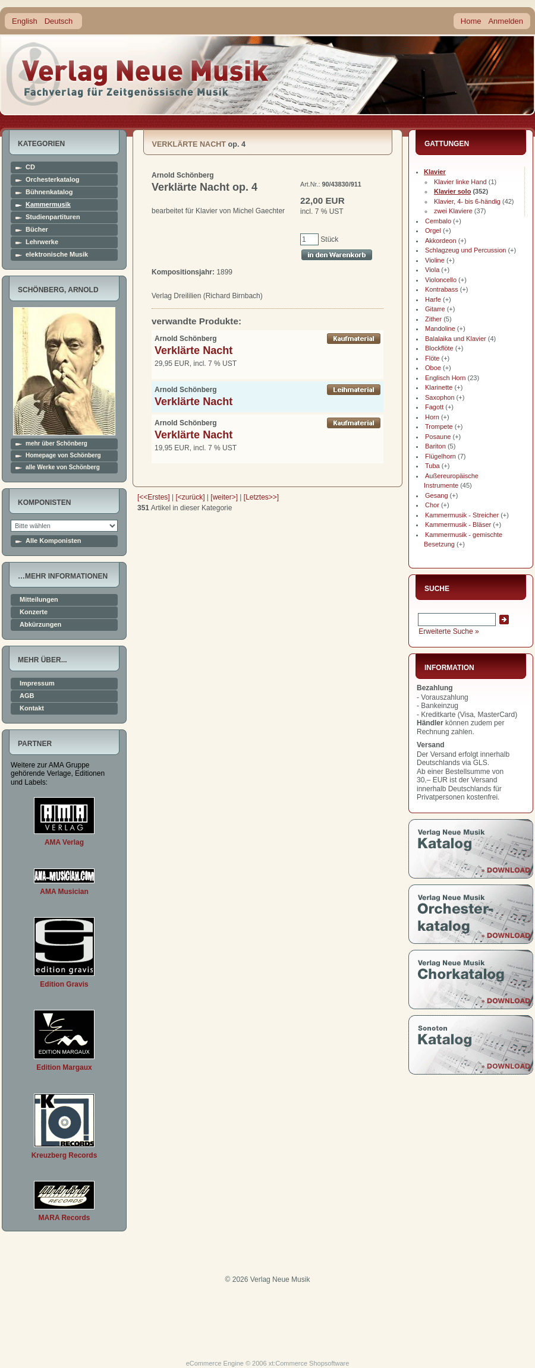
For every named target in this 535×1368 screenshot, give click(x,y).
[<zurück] (190, 497)
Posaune (438, 436)
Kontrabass (441, 289)
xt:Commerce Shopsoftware (309, 1363)
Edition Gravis (64, 984)
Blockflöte (439, 348)
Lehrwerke (42, 242)
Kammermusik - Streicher (462, 515)
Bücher (37, 229)
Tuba (432, 465)
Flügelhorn (440, 456)
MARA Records (64, 1218)
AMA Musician (64, 891)
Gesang (436, 495)
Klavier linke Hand (460, 181)
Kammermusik (48, 204)
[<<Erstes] (153, 497)
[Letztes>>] (261, 497)
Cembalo (438, 221)
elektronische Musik (57, 254)
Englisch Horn (445, 377)
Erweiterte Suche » (448, 631)
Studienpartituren (53, 217)
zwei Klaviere (453, 210)
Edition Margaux (64, 1067)
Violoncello (441, 279)
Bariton (435, 446)
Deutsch (59, 21)
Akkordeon (441, 240)
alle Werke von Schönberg (63, 467)
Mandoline (440, 328)
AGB (27, 696)
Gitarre (435, 308)
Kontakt (32, 708)
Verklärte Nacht (193, 350)
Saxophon (440, 397)
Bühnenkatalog (49, 192)
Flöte (432, 358)
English (24, 21)
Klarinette (438, 387)
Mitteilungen (39, 599)
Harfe (433, 299)
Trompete (439, 426)
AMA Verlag (64, 842)
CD (30, 167)
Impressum (37, 683)
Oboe (433, 367)
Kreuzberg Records (64, 1155)
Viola (432, 269)
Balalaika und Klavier (455, 338)
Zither (433, 319)
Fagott (434, 406)
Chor (432, 504)
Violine (435, 260)
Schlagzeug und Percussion (465, 250)
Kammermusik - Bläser (458, 524)
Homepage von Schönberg (63, 456)
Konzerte (34, 612)
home (138, 74)
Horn (432, 417)
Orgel (433, 230)
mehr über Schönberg (56, 444)
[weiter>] (224, 497)
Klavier (435, 171)
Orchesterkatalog (52, 179)
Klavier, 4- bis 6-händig (467, 201)
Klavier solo (452, 191)
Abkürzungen (40, 624)
